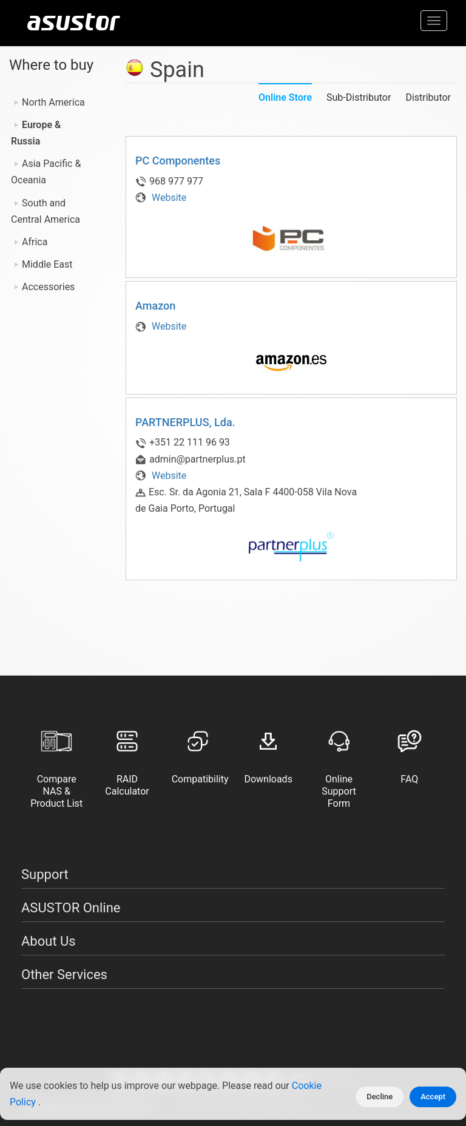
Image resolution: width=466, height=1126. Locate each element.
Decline (379, 1096)
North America (53, 102)
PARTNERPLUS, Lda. (185, 422)
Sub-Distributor (358, 97)
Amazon (155, 305)
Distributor (428, 97)
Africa (34, 242)
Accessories (48, 287)
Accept (432, 1096)
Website (160, 197)
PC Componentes (177, 160)
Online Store (285, 97)
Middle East (47, 264)
